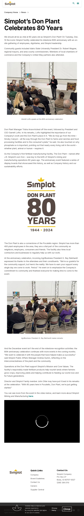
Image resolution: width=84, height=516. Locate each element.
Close (66, 509)
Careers (34, 486)
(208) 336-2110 (63, 482)
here (31, 396)
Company (34, 475)
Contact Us (35, 482)
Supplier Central (37, 490)
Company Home (11, 12)
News (23, 12)
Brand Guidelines (38, 478)
